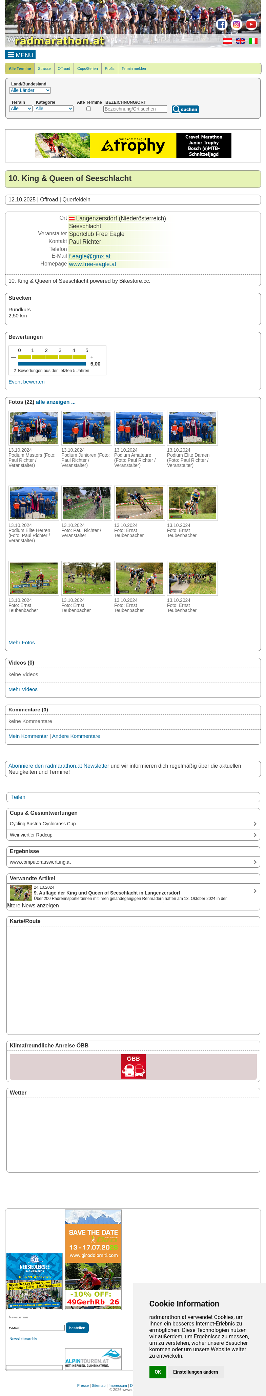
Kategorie (45, 102)
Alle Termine (20, 68)
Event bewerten (26, 382)
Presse (83, 1385)
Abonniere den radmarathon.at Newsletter (58, 766)
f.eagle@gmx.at (89, 256)
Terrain (18, 102)
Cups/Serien (87, 68)
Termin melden (134, 68)
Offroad (64, 68)
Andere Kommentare (76, 736)
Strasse (44, 68)
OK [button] (158, 1372)
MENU (20, 54)
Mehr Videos (23, 689)
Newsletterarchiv (23, 1339)
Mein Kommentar (28, 736)
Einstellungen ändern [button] (195, 1372)
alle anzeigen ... (56, 402)
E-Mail (14, 1328)
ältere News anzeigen (33, 905)
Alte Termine (89, 102)
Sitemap (98, 1385)
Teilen (18, 797)
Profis (110, 68)
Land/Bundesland (28, 84)
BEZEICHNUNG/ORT (125, 102)
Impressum (117, 1385)
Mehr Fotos (21, 642)
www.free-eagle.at (93, 264)
